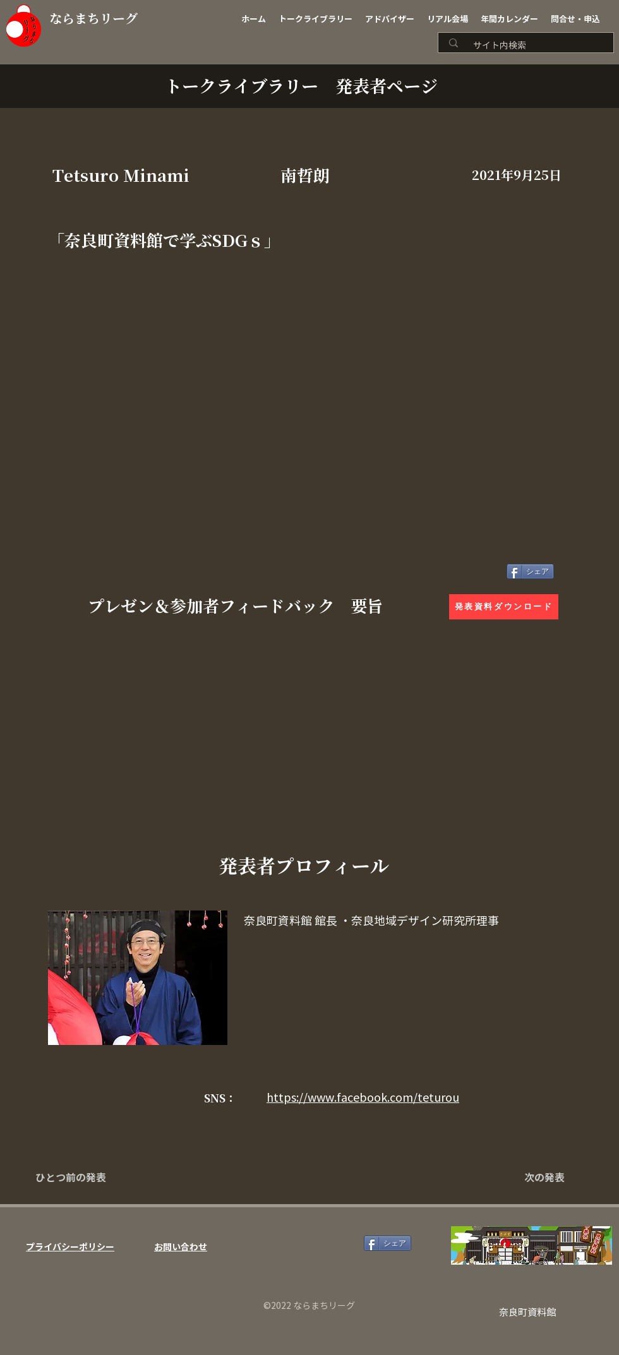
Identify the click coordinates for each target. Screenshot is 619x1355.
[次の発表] (533, 1178)
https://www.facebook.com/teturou (363, 1097)
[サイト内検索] (530, 46)
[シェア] (530, 571)
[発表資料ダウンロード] (503, 606)
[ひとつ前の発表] (77, 1178)
